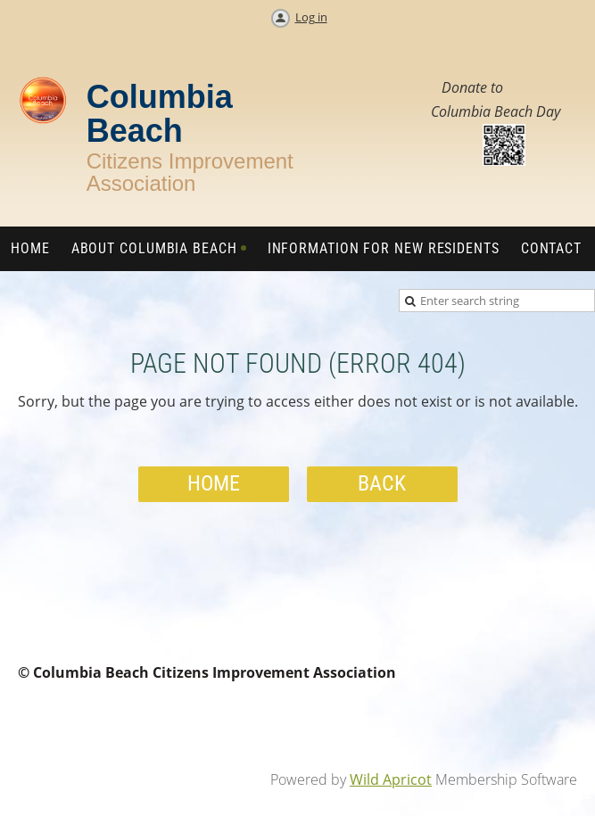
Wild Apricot (391, 779)
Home (213, 483)
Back (382, 483)
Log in (311, 17)
